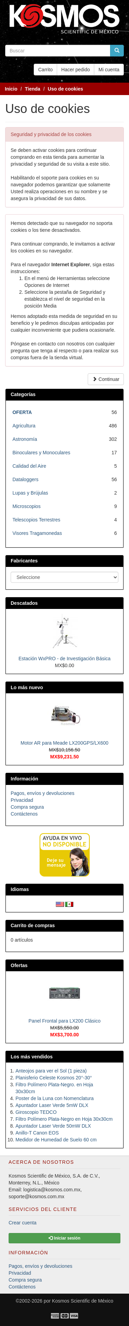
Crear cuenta (22, 1222)
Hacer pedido (75, 69)
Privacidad (22, 800)
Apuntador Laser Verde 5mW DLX (51, 1105)
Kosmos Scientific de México (82, 1301)
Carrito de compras (33, 925)
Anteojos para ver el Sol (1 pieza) (51, 1071)
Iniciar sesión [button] (64, 1238)
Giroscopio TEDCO (36, 1112)
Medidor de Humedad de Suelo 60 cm (56, 1139)
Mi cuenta (108, 69)
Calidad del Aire (29, 466)
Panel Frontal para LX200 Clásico (64, 1021)
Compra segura (27, 807)
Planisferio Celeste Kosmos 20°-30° (53, 1077)
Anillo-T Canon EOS (37, 1133)
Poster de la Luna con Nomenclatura (54, 1098)
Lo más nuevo (27, 687)
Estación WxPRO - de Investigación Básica (65, 658)
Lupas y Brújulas (30, 493)
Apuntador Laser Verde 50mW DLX (53, 1126)
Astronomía (24, 439)
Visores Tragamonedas (37, 533)
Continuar (105, 379)
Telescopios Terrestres (36, 519)
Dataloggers (25, 479)
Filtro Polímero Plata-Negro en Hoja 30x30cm (63, 1119)
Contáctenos (24, 814)
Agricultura (23, 425)
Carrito (45, 69)
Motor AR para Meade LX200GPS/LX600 (64, 743)
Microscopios (26, 506)
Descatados (24, 603)
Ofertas (19, 965)
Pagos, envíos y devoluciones (42, 793)
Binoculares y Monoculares (41, 452)
